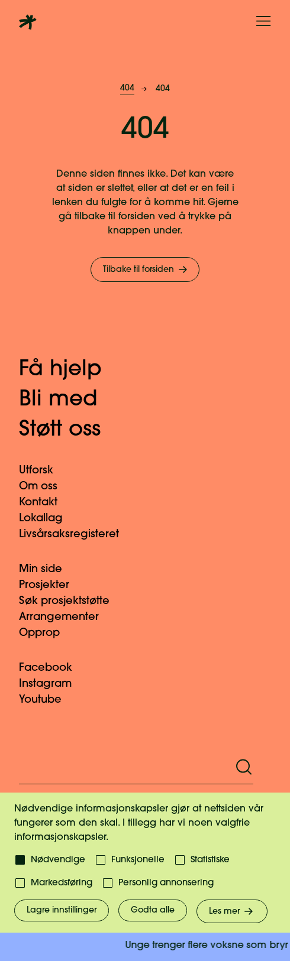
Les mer (232, 911)
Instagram (52, 684)
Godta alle (153, 910)
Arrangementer (66, 617)
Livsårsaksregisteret (76, 534)
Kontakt (45, 502)
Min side (47, 569)
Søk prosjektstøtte (71, 601)
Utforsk (43, 470)
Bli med (70, 400)
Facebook (52, 668)
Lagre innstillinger (61, 910)
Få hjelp (72, 370)
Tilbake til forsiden (146, 269)
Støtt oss (72, 430)
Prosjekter (51, 585)
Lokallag (48, 518)
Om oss (45, 486)
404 (127, 88)
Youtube (47, 700)
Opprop (46, 633)
